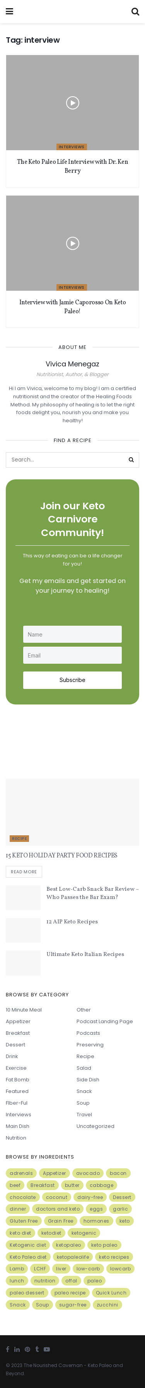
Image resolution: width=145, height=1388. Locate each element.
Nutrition (16, 1138)
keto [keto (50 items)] (124, 1221)
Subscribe (72, 680)
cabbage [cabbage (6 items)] (102, 1185)
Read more (24, 872)
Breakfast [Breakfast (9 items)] (43, 1185)
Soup (83, 1103)
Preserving (90, 1044)
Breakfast (18, 1033)
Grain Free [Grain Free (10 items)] (60, 1221)
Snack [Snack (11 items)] (18, 1304)
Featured (17, 1091)
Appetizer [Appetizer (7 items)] (54, 1173)
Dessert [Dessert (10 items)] (122, 1197)
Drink (12, 1056)
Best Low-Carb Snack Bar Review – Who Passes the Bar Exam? (92, 893)
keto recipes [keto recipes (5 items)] (114, 1257)
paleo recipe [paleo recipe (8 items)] (70, 1292)
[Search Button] (131, 460)
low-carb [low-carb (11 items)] (88, 1268)
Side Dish (88, 1079)
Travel (84, 1114)
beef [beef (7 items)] (15, 1185)
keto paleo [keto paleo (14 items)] (104, 1245)
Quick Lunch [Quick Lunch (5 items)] (111, 1292)
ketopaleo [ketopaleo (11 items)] (68, 1245)
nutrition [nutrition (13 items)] (45, 1280)
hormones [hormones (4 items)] (96, 1221)
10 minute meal (24, 1009)
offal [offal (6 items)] (71, 1280)
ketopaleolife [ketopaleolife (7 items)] (73, 1257)
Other (84, 1009)
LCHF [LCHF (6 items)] (40, 1268)
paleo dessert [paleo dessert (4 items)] (27, 1292)
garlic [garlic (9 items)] (120, 1209)
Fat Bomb (17, 1079)
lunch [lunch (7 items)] (17, 1280)
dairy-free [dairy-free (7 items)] (90, 1197)
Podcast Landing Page (105, 1021)
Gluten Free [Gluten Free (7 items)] (24, 1221)
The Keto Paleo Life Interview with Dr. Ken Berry (72, 166)
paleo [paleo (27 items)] (94, 1280)
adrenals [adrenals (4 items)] (21, 1173)
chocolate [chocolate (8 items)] (23, 1197)
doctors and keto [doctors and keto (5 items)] (58, 1209)
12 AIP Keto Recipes (72, 922)
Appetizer (18, 1021)
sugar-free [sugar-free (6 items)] (73, 1304)
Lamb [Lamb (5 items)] (17, 1268)
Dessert (15, 1044)
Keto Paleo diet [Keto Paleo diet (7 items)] (28, 1257)
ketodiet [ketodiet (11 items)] (51, 1233)
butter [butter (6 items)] (72, 1185)
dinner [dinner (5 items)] (18, 1209)
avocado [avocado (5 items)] (88, 1173)
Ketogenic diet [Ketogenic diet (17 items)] (28, 1245)
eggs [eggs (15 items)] (96, 1209)
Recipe (19, 838)
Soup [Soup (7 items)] (42, 1304)
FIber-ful (16, 1103)
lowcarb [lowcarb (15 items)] (120, 1268)
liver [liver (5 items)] (61, 1268)
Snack (84, 1091)
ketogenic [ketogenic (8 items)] (84, 1233)
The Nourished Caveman (53, 1365)
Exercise (16, 1068)
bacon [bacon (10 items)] (118, 1173)
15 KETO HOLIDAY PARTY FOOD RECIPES (62, 856)
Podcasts (88, 1033)
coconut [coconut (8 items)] (57, 1197)
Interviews (72, 147)
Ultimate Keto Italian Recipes (85, 955)
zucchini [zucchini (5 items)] (107, 1304)
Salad (84, 1068)
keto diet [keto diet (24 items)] (20, 1233)
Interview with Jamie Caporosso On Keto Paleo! (72, 307)
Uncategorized (95, 1126)
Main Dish (17, 1126)
